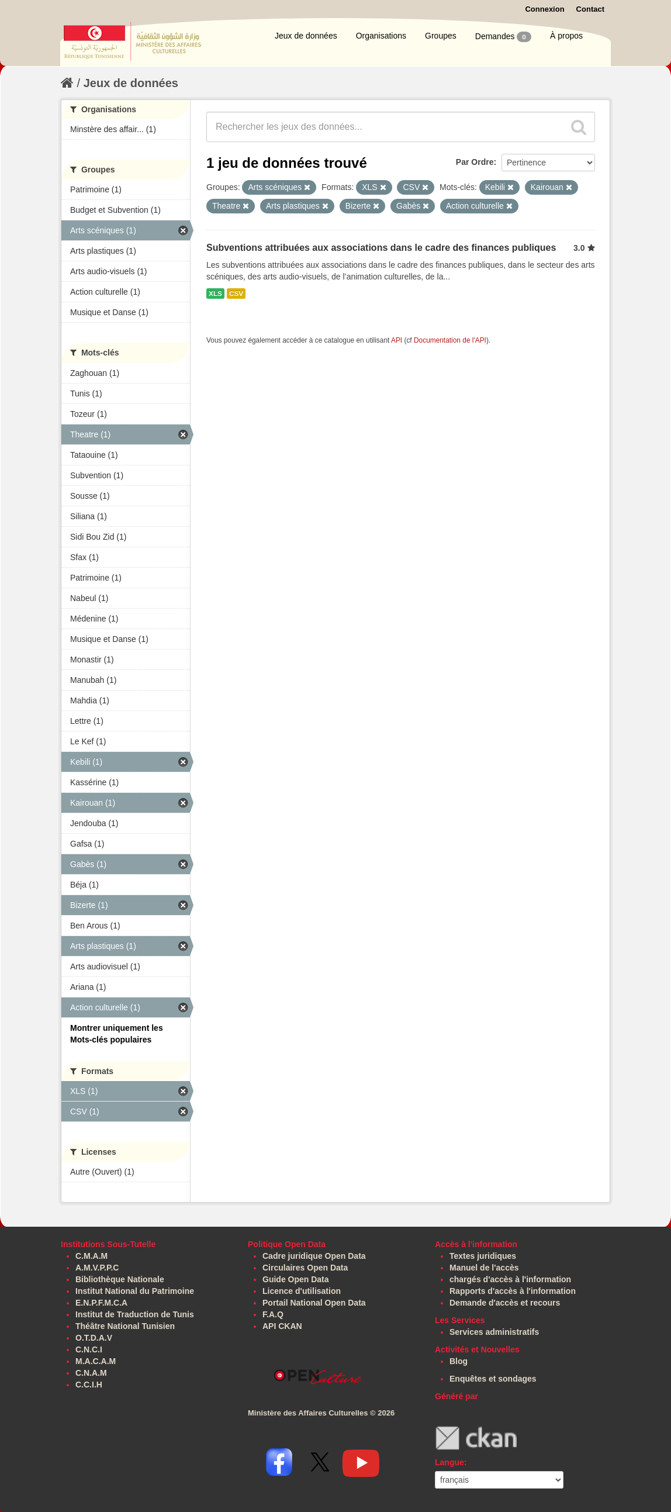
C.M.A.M (91, 1256)
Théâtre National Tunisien (125, 1326)
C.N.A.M (91, 1373)
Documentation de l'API (450, 340)
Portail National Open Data (314, 1302)
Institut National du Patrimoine (134, 1291)
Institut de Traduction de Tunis (134, 1314)
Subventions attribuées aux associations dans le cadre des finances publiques (381, 248)
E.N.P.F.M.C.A (101, 1302)
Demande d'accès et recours (504, 1302)
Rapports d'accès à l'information (512, 1291)
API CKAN (282, 1326)
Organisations (381, 35)
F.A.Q (272, 1314)
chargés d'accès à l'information (510, 1279)
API (396, 340)
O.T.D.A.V (93, 1337)
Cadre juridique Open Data (314, 1256)
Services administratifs (494, 1332)
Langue (449, 1462)
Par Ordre (475, 162)
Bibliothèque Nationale (119, 1279)
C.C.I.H (88, 1384)
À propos (566, 35)
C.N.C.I (88, 1349)
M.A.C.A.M (95, 1361)
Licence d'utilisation (301, 1291)
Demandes (503, 37)
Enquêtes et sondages (493, 1378)
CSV (236, 293)
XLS (215, 293)
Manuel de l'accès (484, 1267)
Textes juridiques (482, 1256)
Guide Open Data (295, 1279)
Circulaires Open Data (305, 1267)
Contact (590, 9)
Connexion (544, 9)
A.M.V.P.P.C (97, 1267)
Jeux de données (306, 35)
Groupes (440, 35)
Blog (458, 1361)
